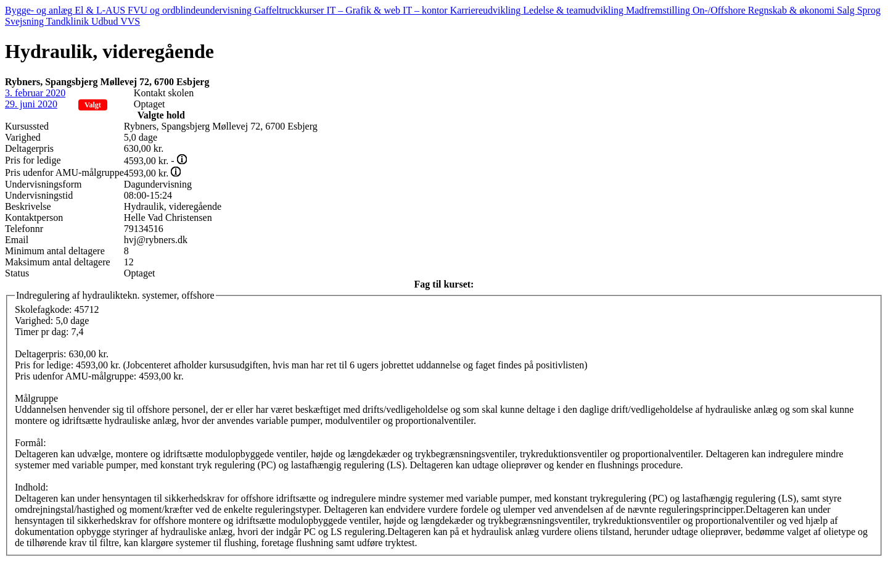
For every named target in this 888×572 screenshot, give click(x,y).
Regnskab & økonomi (792, 10)
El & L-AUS (101, 10)
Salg (847, 10)
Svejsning (25, 21)
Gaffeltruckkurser (290, 10)
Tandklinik (68, 21)
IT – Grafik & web (364, 10)
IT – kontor (426, 10)
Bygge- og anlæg (40, 10)
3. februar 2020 (35, 93)
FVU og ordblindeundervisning (191, 10)
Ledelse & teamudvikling (574, 10)
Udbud (105, 21)
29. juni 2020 (31, 104)
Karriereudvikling (487, 10)
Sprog (869, 10)
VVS (130, 21)
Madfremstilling (659, 10)
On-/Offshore (720, 10)
